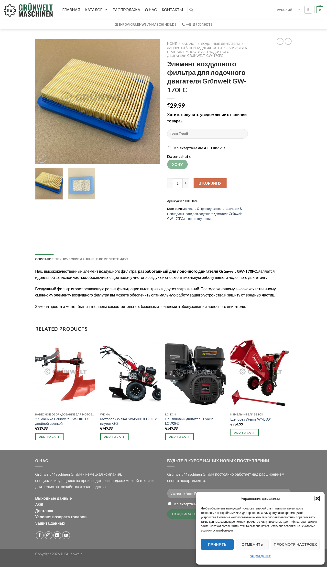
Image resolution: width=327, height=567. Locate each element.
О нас (151, 9)
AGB (208, 147)
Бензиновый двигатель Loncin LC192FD (189, 421)
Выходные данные (53, 498)
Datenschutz (178, 156)
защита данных (260, 556)
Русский (288, 9)
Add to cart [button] (49, 436)
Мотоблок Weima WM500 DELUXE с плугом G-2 (128, 421)
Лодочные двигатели (220, 44)
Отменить (252, 544)
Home (172, 44)
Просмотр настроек (295, 544)
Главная (71, 9)
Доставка (44, 510)
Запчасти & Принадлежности (194, 48)
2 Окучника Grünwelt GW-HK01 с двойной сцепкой (62, 421)
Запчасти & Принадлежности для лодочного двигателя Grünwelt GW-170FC (207, 52)
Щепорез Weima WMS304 (251, 419)
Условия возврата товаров (61, 516)
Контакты (172, 9)
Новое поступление (198, 219)
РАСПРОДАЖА (126, 9)
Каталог (96, 9)
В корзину (210, 183)
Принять (217, 544)
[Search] (191, 9)
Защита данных (50, 523)
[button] (317, 498)
